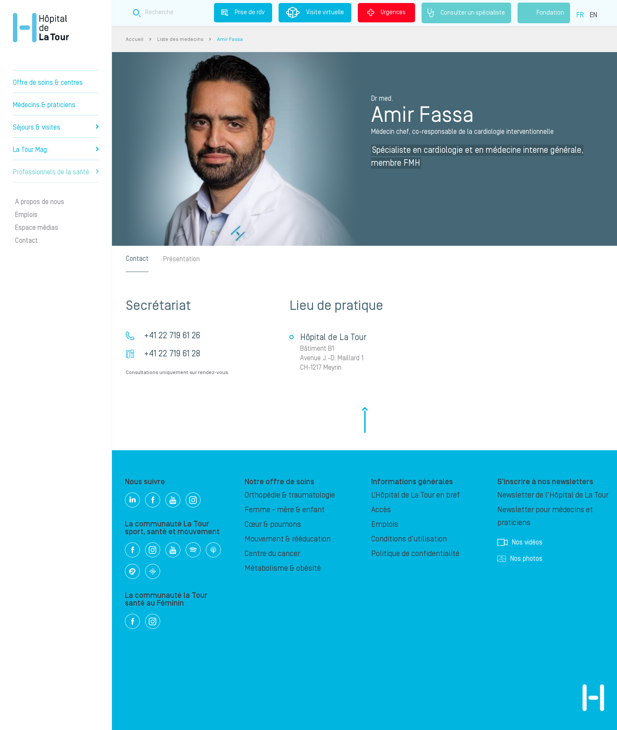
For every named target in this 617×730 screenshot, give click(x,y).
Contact (26, 240)
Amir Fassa (230, 39)
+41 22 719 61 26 (172, 335)
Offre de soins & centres (48, 83)
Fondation (544, 13)
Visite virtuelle (315, 12)
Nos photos (520, 558)
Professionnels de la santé (56, 172)
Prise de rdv (243, 12)
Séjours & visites (56, 127)
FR (580, 15)
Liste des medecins (180, 39)
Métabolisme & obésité (283, 568)
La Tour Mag (56, 150)
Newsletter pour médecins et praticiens (545, 516)
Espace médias (36, 228)
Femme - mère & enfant (285, 509)
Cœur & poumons (273, 524)
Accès (381, 509)
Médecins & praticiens (44, 105)
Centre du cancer (272, 553)
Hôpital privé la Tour (41, 27)
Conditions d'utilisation (409, 539)
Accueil (134, 39)
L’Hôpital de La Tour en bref (415, 495)
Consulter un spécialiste (466, 13)
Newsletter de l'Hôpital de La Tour (552, 495)
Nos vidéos (520, 542)
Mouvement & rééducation (288, 539)
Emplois (26, 215)
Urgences (386, 12)
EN (593, 15)
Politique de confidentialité (415, 553)
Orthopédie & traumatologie (290, 495)
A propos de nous (39, 202)
